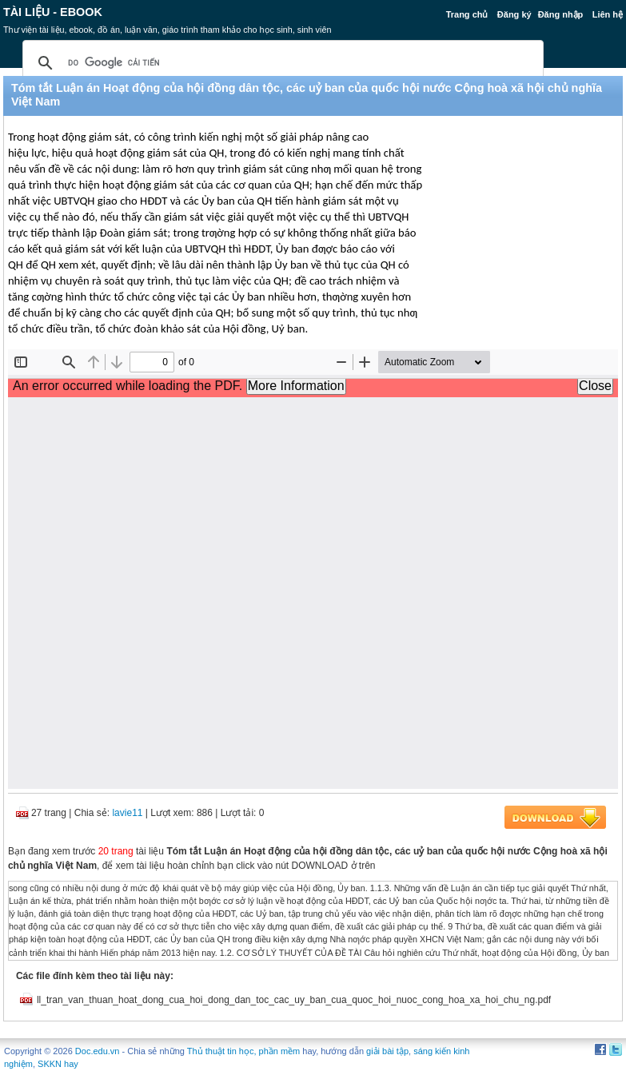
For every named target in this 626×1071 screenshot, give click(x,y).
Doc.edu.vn (97, 1051)
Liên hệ (607, 14)
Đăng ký (514, 14)
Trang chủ (467, 14)
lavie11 (127, 812)
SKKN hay (58, 1064)
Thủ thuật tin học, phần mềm (243, 1051)
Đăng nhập (561, 14)
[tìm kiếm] (280, 63)
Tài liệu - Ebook (52, 12)
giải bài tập (387, 1051)
